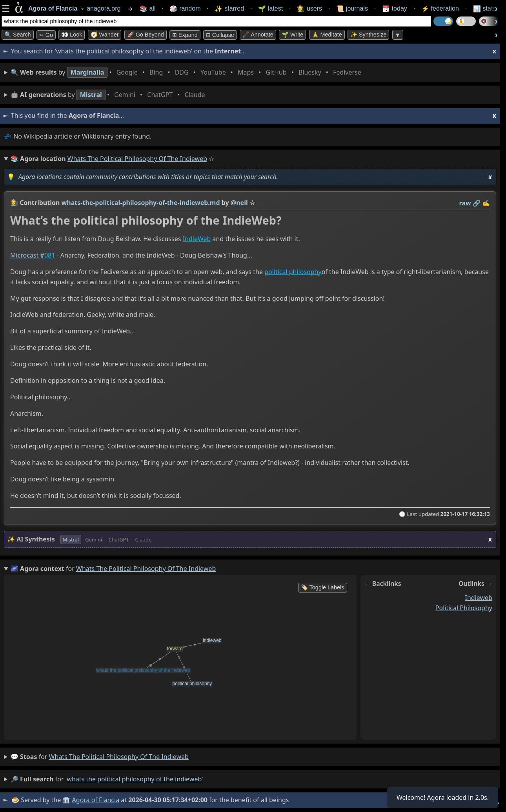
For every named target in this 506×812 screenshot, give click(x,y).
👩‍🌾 (14, 202)
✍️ (486, 203)
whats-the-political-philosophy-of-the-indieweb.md (141, 202)
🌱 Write (292, 34)
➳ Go (46, 35)
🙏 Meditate (327, 34)
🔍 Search (17, 34)
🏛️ (66, 800)
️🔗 (477, 203)
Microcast (27, 255)
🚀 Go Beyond (145, 34)
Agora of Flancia (96, 800)
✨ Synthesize (368, 34)
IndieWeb (197, 238)
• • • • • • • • (187, 72)
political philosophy (293, 271)
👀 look (71, 34)
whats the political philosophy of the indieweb (119, 756)
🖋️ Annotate (257, 34)
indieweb (478, 597)
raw (465, 203)
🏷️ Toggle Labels (322, 587)
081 (49, 255)
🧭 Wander (105, 34)
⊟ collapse (220, 35)
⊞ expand (185, 35)
